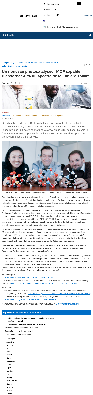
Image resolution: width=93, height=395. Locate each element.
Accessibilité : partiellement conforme (75, 377)
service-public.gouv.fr (22, 389)
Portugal (10, 320)
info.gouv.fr (52, 389)
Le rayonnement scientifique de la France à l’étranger (25, 267)
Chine (9, 300)
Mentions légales (52, 377)
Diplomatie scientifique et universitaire (22, 255)
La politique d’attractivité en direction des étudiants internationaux (30, 260)
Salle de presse (50, 10)
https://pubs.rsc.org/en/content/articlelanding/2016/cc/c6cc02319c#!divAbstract (45, 225)
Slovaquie (10, 329)
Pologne (10, 316)
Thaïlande (10, 339)
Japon (9, 310)
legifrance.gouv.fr (39, 389)
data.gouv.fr (74, 389)
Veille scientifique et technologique (18, 276)
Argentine (6, 58)
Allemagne (11, 281)
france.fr (63, 389)
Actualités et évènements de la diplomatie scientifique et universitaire (31, 342)
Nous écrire (32, 377)
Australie (10, 287)
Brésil (9, 294)
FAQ (41, 377)
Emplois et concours (51, 4)
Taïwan (9, 336)
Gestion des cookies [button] (59, 380)
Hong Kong (11, 303)
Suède (9, 333)
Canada (10, 297)
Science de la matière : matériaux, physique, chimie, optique (38, 58)
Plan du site (20, 377)
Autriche (10, 290)
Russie (9, 326)
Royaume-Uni (12, 323)
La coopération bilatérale (14, 263)
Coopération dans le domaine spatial (19, 273)
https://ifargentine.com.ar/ (67, 246)
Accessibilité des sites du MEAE (37, 380)
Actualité (5, 55)
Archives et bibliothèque (53, 15)
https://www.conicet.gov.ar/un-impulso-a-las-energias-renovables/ (30, 241)
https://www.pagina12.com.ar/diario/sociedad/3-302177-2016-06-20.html (59, 236)
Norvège (10, 313)
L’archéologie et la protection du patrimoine (21, 270)
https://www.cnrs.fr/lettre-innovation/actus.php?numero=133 (27, 220)
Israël (9, 307)
